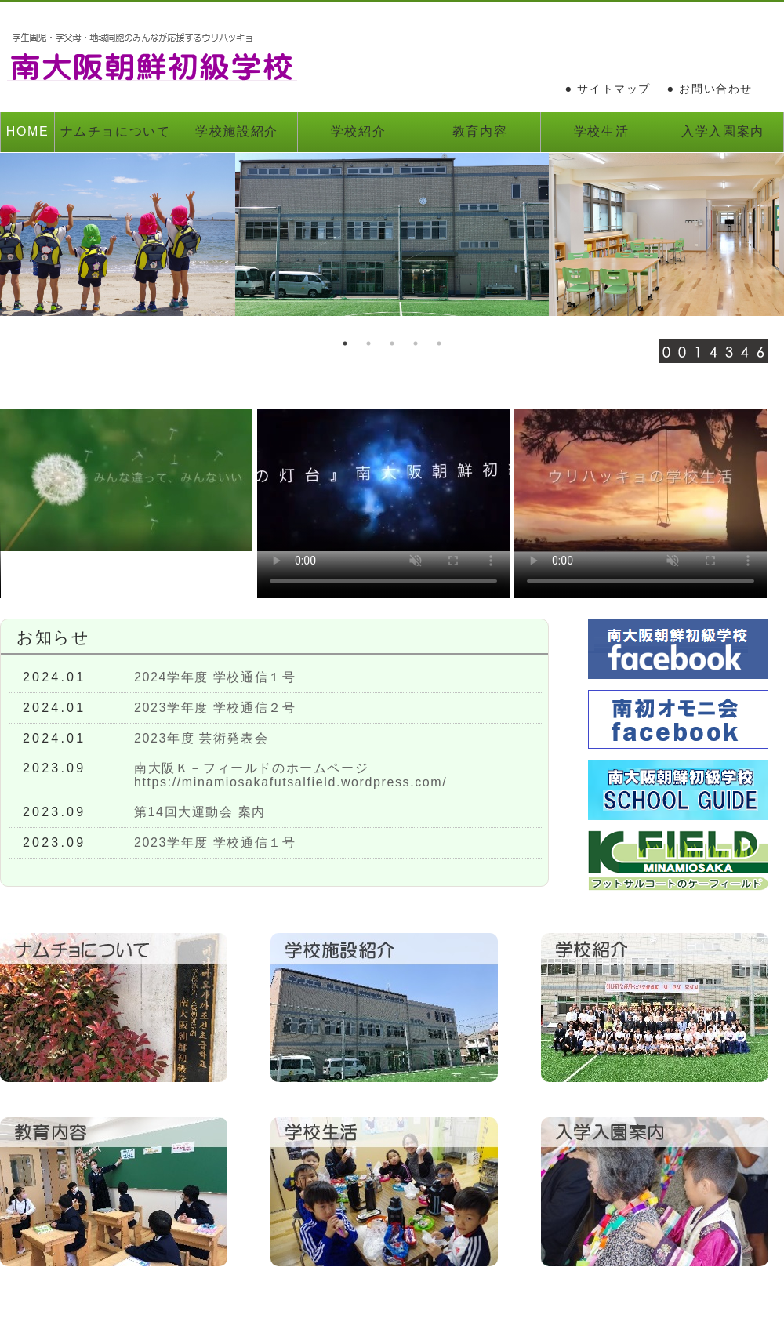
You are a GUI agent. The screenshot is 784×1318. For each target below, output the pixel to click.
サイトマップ (614, 88)
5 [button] (439, 343)
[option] (392, 234)
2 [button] (368, 343)
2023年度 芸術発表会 (201, 738)
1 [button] (345, 343)
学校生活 (601, 131)
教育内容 (479, 131)
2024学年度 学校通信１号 (215, 677)
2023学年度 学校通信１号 (215, 842)
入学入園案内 (722, 131)
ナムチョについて (115, 131)
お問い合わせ (716, 88)
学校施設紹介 (236, 131)
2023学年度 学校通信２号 (215, 707)
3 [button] (392, 343)
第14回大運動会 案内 (200, 812)
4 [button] (415, 343)
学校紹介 (358, 131)
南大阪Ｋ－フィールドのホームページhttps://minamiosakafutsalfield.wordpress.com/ (290, 775)
